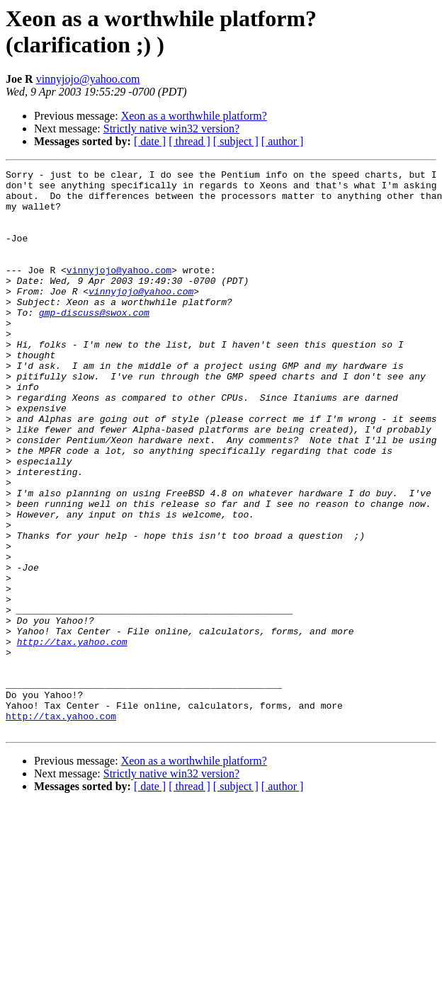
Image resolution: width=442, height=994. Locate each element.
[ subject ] (236, 141)
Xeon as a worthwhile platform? (194, 116)
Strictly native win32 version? (171, 128)
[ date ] (150, 141)
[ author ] (282, 141)
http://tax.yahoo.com (72, 737)
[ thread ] (189, 141)
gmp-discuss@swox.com (94, 342)
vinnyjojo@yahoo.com (88, 79)
